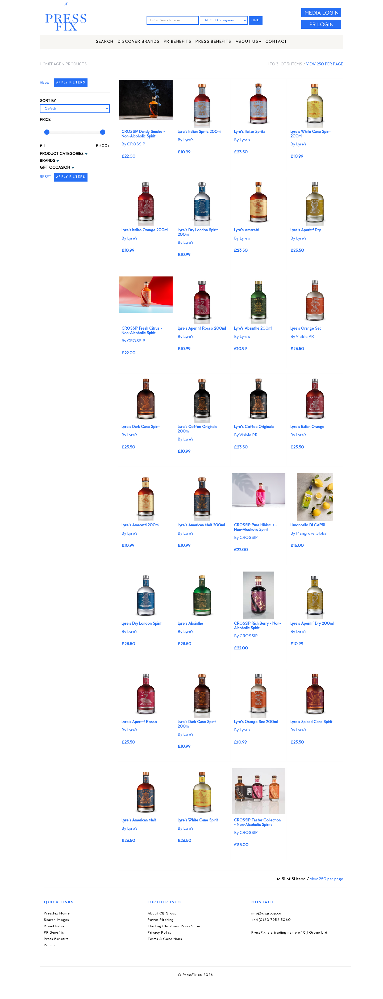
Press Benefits (213, 41)
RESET (45, 82)
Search (105, 41)
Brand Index (54, 926)
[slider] (46, 132)
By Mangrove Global (308, 533)
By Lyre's (186, 140)
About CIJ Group (162, 913)
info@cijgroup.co (266, 913)
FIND (255, 21)
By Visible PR (302, 336)
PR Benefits (178, 41)
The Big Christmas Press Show (174, 926)
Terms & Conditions (165, 939)
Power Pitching (161, 920)
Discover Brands (139, 41)
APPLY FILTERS (70, 83)
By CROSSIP (133, 144)
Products (76, 64)
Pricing (50, 945)
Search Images (56, 920)
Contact (276, 41)
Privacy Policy (160, 932)
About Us (248, 41)
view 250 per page (324, 64)
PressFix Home (56, 913)
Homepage (50, 64)
